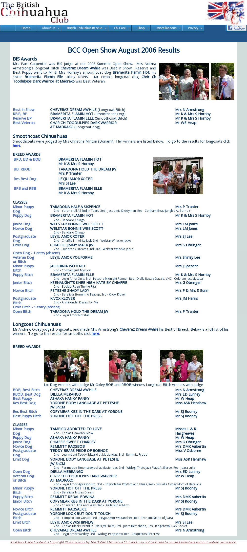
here (16, 145)
